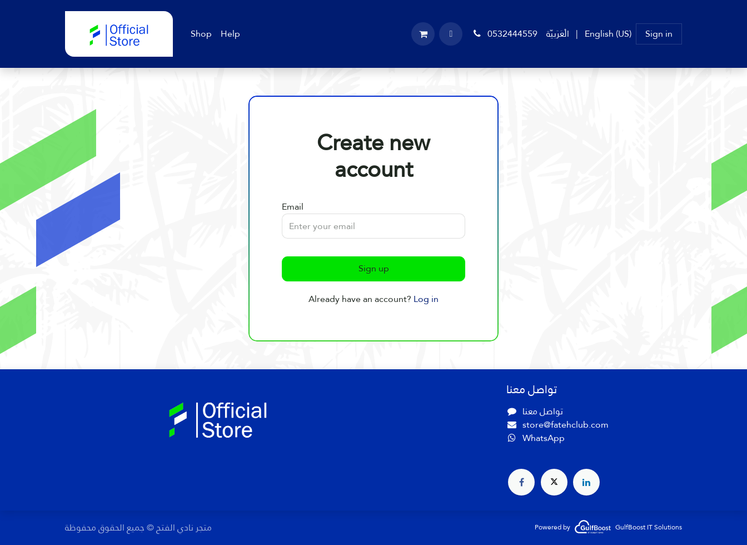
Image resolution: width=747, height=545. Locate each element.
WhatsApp (543, 438)
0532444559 (504, 33)
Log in (426, 299)
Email (292, 207)
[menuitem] (201, 34)
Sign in (659, 33)
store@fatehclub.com (565, 424)
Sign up (373, 268)
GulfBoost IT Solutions (648, 527)
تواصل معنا (542, 411)
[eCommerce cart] (423, 34)
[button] (450, 34)
